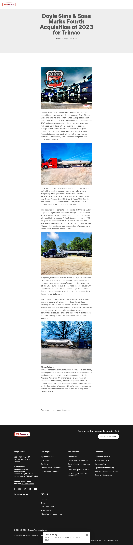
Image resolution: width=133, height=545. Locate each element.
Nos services (73, 457)
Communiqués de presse (50, 472)
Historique (45, 460)
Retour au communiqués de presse (55, 410)
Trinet (43, 503)
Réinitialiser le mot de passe (51, 514)
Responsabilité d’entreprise (51, 468)
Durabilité (44, 464)
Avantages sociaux (102, 460)
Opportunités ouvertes (103, 475)
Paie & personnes (47, 507)
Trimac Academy (47, 510)
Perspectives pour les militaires (106, 472)
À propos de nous (47, 457)
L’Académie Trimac (101, 464)
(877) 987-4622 (27, 474)
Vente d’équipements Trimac (78, 470)
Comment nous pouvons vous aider (79, 465)
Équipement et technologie (105, 468)
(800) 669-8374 (28, 484)
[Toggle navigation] (128, 5)
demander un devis (108, 436)
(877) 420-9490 (32, 476)
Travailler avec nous (102, 457)
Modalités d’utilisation (22, 535)
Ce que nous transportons (78, 460)
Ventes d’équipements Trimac (91, 540)
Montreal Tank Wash (111, 540)
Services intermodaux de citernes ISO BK (77, 474)
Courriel (44, 499)
